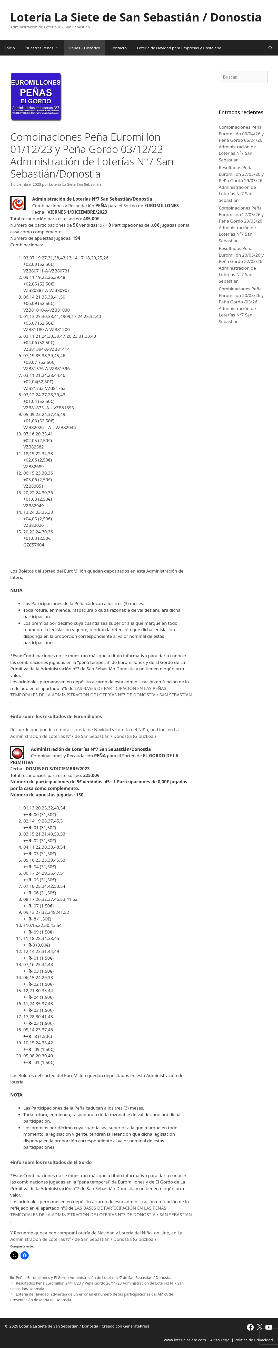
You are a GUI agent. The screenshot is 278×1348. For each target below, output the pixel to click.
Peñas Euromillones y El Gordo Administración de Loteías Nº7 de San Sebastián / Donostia (93, 1277)
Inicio (10, 47)
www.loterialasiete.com (185, 1339)
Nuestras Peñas (44, 48)
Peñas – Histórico (84, 47)
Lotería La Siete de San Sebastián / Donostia (136, 17)
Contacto (119, 47)
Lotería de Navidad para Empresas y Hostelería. (179, 47)
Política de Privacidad (254, 1339)
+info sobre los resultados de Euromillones (56, 716)
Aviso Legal (220, 1339)
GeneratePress (136, 1326)
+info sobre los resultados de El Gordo (51, 1162)
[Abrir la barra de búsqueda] (270, 48)
